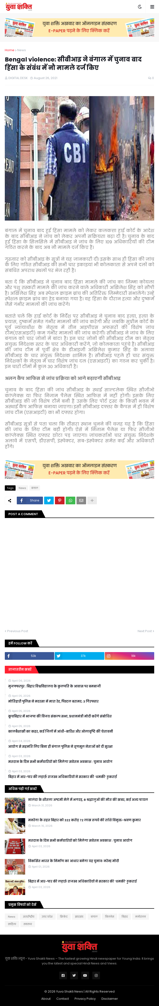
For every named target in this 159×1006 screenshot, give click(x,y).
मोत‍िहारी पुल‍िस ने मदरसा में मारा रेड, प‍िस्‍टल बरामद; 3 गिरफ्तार (53, 701)
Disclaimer (109, 998)
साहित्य (12, 924)
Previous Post (17, 631)
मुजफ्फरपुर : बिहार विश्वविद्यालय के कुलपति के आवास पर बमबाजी (54, 686)
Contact (62, 998)
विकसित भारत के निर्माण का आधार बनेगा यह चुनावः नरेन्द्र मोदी (73, 861)
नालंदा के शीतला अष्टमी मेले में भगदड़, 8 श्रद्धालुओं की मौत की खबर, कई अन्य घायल (88, 800)
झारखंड (79, 917)
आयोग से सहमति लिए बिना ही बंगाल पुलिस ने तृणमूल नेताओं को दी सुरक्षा (60, 747)
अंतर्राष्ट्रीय (28, 917)
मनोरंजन (140, 917)
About (46, 998)
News (21, 50)
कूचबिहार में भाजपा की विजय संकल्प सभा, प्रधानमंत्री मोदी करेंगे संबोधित (60, 716)
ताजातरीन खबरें (19, 669)
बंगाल (34, 488)
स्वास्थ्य (28, 924)
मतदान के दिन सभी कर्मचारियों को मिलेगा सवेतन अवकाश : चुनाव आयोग (60, 762)
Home (9, 50)
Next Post (145, 631)
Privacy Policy (85, 998)
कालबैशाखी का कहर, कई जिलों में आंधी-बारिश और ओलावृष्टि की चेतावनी (60, 731)
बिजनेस (109, 917)
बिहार (125, 917)
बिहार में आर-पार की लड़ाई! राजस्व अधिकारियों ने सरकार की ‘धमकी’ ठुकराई (62, 777)
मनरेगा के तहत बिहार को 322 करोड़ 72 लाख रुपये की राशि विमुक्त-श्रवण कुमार (84, 820)
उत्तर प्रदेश (47, 917)
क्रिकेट (64, 917)
